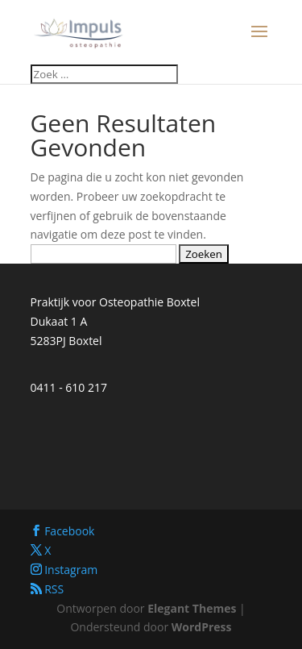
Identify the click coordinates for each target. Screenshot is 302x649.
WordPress (202, 626)
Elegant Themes (191, 608)
